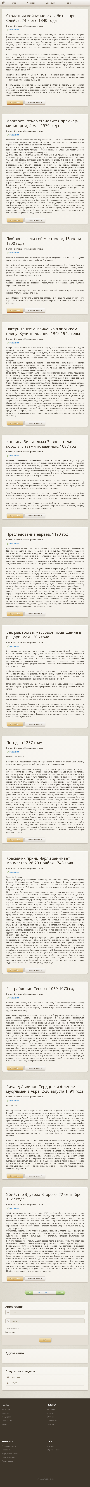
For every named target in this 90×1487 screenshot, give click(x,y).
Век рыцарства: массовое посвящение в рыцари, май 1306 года (43, 634)
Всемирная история (33, 26)
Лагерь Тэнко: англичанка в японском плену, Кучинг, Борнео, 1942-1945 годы (43, 331)
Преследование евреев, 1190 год (37, 534)
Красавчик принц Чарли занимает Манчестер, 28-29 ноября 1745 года (39, 860)
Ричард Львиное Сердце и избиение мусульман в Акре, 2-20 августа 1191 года (45, 1089)
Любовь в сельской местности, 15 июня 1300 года (43, 241)
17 (52, 1292)
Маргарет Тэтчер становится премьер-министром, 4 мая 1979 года (42, 123)
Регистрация (10, 1332)
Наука (9, 26)
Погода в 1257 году (24, 742)
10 (48, 1292)
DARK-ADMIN (14, 30)
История (18, 26)
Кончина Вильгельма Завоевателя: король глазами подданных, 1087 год (41, 444)
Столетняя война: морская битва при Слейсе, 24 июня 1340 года (41, 18)
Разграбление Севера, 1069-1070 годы (42, 988)
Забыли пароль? (11, 1329)
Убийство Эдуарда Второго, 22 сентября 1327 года (43, 1197)
